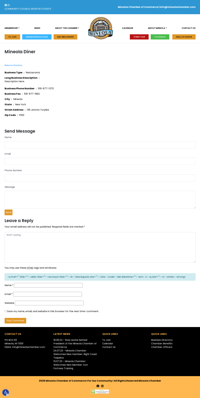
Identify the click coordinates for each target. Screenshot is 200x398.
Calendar (127, 28)
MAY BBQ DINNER (65, 36)
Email (8, 154)
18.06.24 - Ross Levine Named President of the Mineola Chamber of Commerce (75, 343)
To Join (12, 36)
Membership (11, 28)
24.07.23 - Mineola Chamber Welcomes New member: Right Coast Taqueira (75, 354)
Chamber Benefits (161, 343)
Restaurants (33, 72)
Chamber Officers (161, 347)
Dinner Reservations (37, 36)
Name (8, 137)
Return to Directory (13, 65)
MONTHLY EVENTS (41, 8)
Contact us (189, 28)
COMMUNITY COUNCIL (17, 8)
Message (10, 187)
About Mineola (156, 28)
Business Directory (162, 340)
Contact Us (108, 347)
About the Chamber (66, 28)
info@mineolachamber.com (178, 7)
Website (9, 303)
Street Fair (139, 36)
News (37, 28)
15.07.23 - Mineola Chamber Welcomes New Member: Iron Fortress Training (70, 365)
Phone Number (13, 170)
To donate (160, 36)
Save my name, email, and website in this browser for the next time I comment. (53, 311)
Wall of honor (184, 36)
